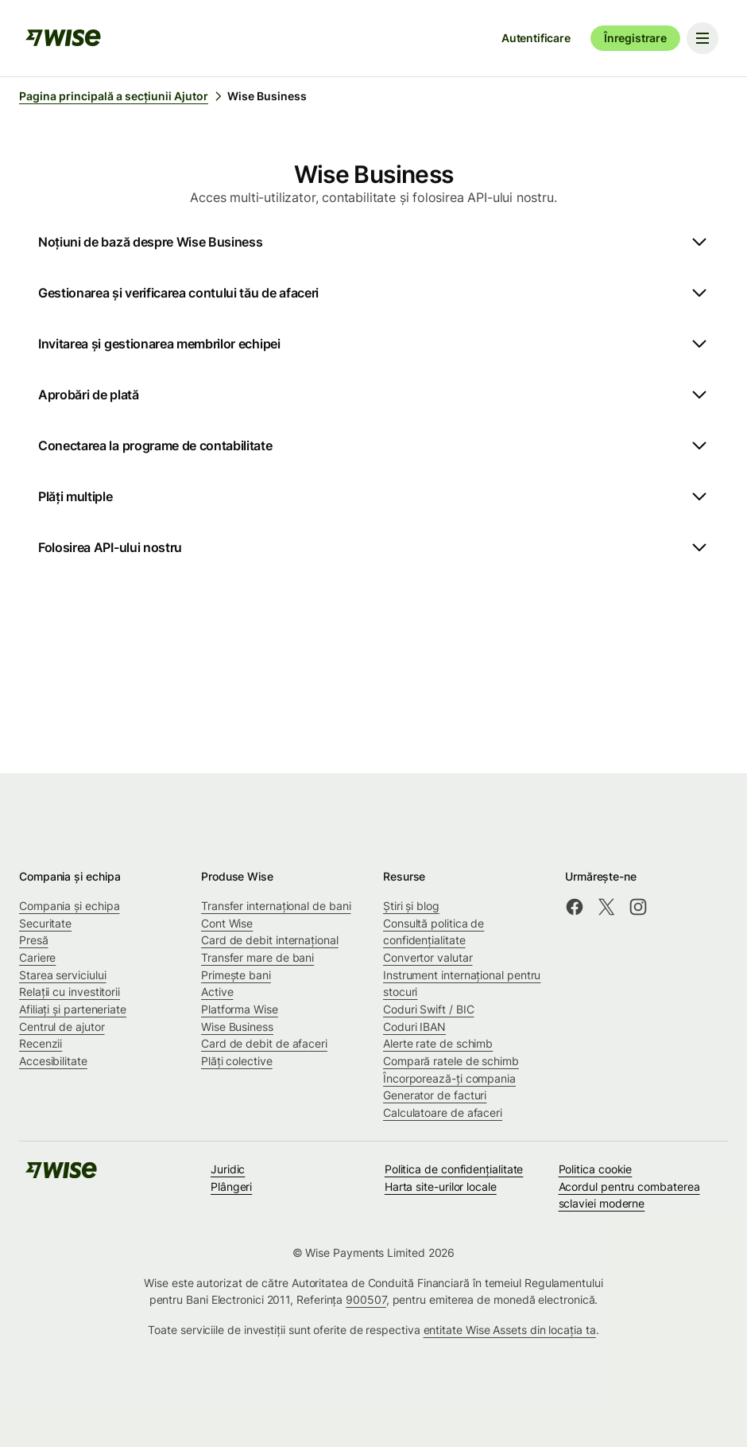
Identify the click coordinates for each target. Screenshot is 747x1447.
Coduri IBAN (414, 1026)
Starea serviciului (62, 975)
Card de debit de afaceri (264, 1043)
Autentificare (536, 38)
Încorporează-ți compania (449, 1078)
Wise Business (237, 1026)
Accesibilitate (53, 1061)
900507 (366, 1299)
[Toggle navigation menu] (702, 38)
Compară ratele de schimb (451, 1061)
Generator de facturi (434, 1095)
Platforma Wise (239, 1009)
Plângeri (231, 1186)
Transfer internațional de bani (275, 905)
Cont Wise (227, 923)
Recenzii (40, 1043)
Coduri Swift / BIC (428, 1009)
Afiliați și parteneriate (72, 1009)
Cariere (37, 957)
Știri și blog (411, 905)
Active (217, 991)
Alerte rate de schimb (438, 1043)
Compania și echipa (69, 905)
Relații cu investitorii (69, 991)
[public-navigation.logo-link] (61, 1175)
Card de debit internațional (270, 940)
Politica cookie (596, 1169)
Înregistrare (635, 38)
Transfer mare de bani (257, 957)
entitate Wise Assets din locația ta (510, 1329)
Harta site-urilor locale (441, 1186)
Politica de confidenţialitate (454, 1169)
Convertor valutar (428, 957)
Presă (33, 940)
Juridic (228, 1169)
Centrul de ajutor (62, 1026)
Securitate (45, 923)
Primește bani (236, 975)
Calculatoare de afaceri (442, 1112)
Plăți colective (237, 1061)
